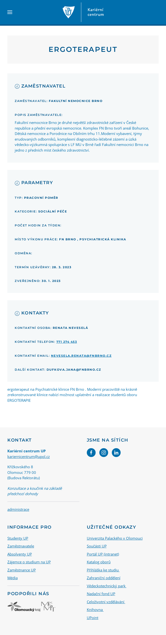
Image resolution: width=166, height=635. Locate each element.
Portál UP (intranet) (103, 553)
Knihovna (95, 609)
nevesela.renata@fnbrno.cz (81, 355)
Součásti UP (97, 546)
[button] (9, 12)
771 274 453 (66, 342)
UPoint (92, 617)
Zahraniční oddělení (103, 577)
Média (12, 577)
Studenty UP (17, 537)
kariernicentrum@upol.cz (28, 456)
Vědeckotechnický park (107, 585)
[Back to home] (83, 12)
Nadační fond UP (101, 593)
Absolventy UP (19, 553)
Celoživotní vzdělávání (106, 601)
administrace (18, 509)
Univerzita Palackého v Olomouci (115, 537)
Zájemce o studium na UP (29, 561)
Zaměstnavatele (20, 546)
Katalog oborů (99, 561)
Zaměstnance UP (21, 569)
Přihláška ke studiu (103, 569)
